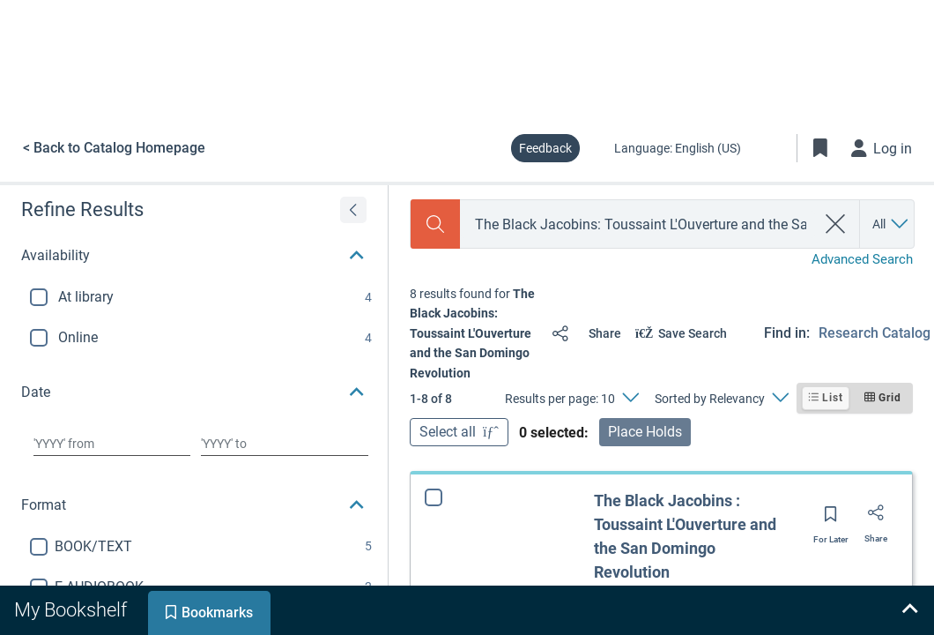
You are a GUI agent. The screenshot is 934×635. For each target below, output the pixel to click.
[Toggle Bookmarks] (820, 148)
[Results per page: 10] (571, 399)
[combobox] (638, 224)
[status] (473, 333)
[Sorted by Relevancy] (721, 399)
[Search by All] (891, 224)
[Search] (435, 224)
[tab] (72, 610)
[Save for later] (831, 519)
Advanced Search (862, 259)
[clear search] (836, 224)
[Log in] (882, 148)
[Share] (582, 333)
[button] (194, 256)
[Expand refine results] (353, 210)
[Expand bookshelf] (909, 610)
